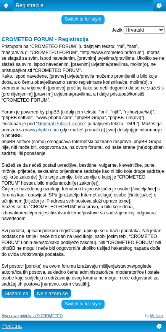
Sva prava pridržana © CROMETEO (32, 316)
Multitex (156, 316)
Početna (12, 326)
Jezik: (118, 30)
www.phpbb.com (42, 129)
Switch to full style (83, 19)
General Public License (61, 123)
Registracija (30, 5)
